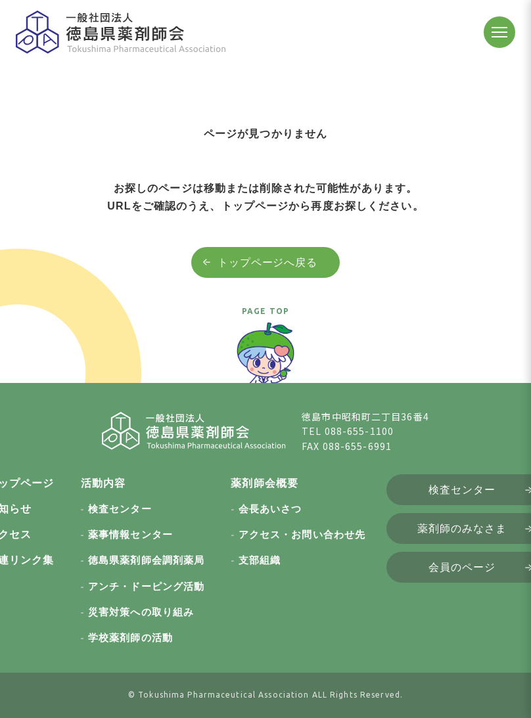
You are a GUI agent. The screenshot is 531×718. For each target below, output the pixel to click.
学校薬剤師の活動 (130, 637)
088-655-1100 (359, 431)
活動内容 (103, 483)
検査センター (120, 508)
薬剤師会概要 (264, 483)
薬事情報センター (130, 534)
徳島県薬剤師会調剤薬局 (146, 560)
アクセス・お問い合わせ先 (302, 534)
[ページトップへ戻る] (265, 359)
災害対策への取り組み (141, 611)
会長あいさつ (270, 508)
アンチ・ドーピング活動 (146, 586)
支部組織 (260, 560)
